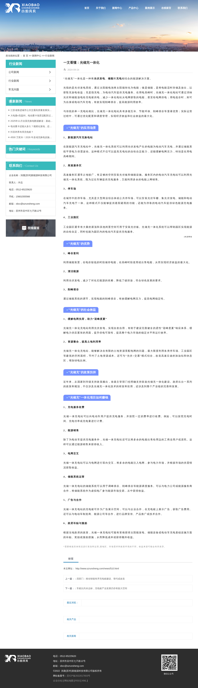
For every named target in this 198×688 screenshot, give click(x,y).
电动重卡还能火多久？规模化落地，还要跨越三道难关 (31, 126)
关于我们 (101, 8)
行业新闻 (49, 55)
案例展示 (150, 8)
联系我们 (183, 8)
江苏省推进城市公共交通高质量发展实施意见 (31, 110)
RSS (77, 680)
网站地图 (68, 680)
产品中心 (133, 8)
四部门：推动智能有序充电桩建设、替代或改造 (101, 578)
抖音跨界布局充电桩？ (21, 132)
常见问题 (14, 89)
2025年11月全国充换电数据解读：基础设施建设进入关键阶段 (31, 121)
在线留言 (166, 8)
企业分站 (57, 680)
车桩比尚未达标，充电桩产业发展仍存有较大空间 (102, 588)
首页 (86, 8)
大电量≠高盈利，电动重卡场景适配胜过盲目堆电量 (31, 115)
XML (84, 680)
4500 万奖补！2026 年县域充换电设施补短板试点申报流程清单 (31, 137)
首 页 (25, 55)
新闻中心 (117, 8)
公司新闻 (14, 72)
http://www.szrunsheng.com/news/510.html (97, 568)
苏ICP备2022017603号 (78, 675)
